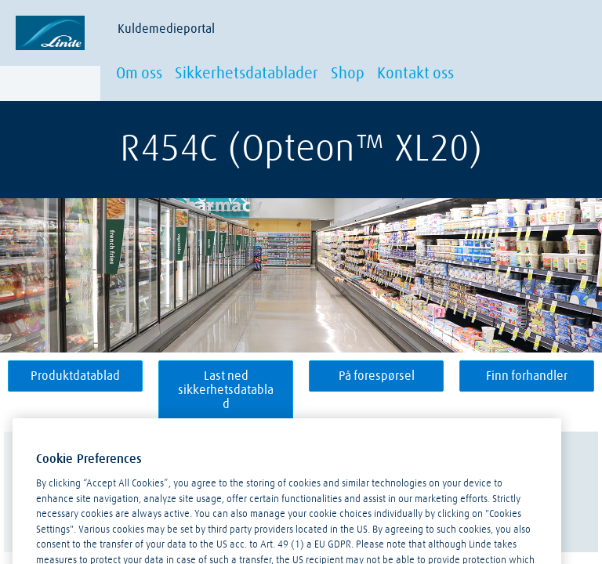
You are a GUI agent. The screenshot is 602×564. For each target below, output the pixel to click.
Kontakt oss (415, 73)
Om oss (139, 73)
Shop (347, 73)
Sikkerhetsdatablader (246, 73)
